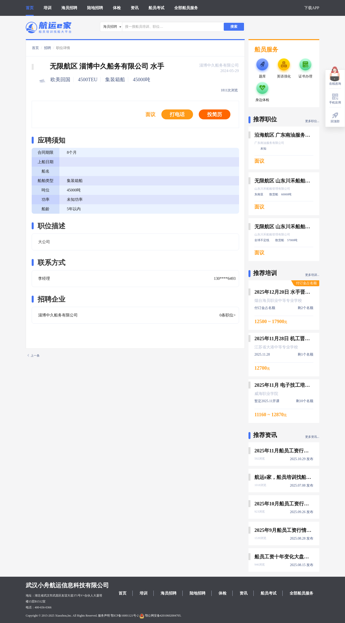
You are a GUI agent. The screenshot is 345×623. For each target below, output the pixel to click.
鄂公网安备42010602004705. (160, 615)
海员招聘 (69, 8)
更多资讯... (312, 437)
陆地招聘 (95, 8)
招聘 (47, 48)
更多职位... (312, 121)
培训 (47, 8)
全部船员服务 (186, 8)
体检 (117, 8)
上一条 (33, 355)
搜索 (233, 26)
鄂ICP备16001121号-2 (124, 615)
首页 (30, 8)
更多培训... (312, 275)
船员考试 (156, 8)
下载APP (311, 8)
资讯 (135, 8)
